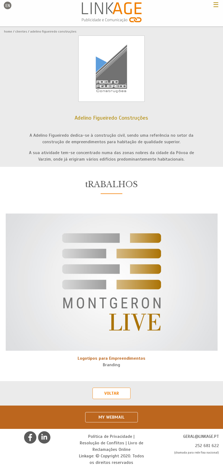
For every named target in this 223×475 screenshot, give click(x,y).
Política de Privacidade (110, 436)
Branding (111, 365)
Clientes (21, 31)
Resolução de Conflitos (102, 443)
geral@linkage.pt (201, 436)
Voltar (111, 393)
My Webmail (111, 417)
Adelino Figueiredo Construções (53, 31)
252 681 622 (207, 445)
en (7, 5)
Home (8, 31)
